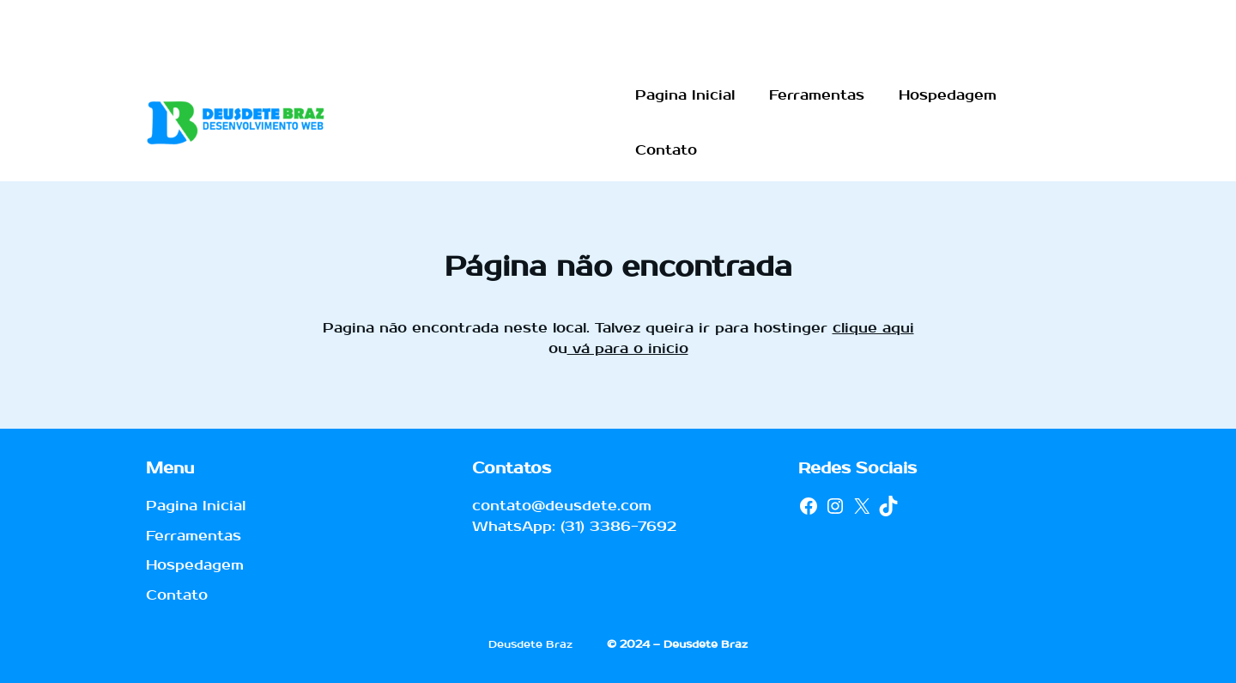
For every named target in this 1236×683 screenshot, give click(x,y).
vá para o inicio (627, 348)
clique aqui (873, 328)
